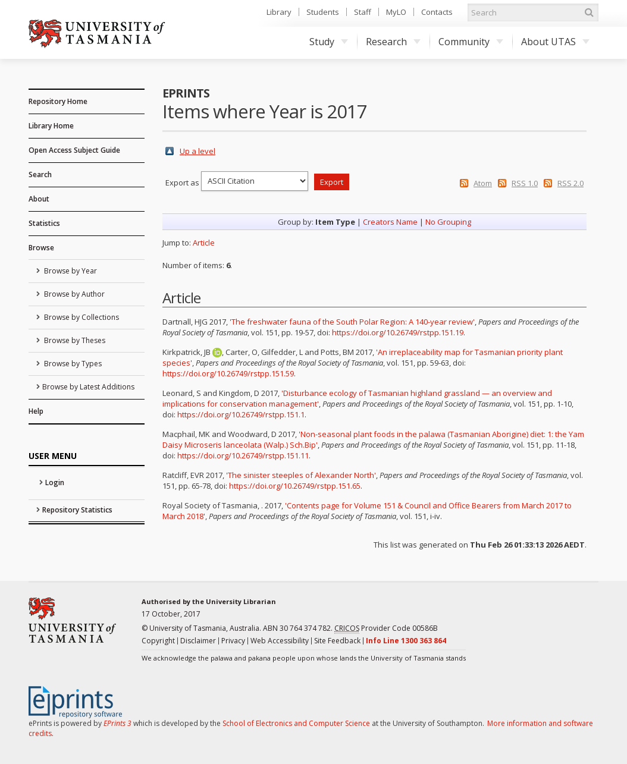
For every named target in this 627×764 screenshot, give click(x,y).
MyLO (396, 12)
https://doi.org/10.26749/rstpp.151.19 (397, 332)
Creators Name (390, 221)
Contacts (437, 12)
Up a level (197, 151)
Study (328, 41)
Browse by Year (69, 271)
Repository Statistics (77, 510)
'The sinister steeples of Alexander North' (301, 475)
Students (322, 12)
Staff (362, 12)
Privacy (233, 641)
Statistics (44, 223)
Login (54, 482)
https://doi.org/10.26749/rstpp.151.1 (241, 414)
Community (470, 41)
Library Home (51, 126)
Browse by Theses (73, 340)
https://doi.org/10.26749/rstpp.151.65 (294, 485)
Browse (41, 248)
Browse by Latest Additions (88, 387)
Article (204, 242)
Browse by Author (73, 294)
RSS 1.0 (525, 183)
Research (393, 41)
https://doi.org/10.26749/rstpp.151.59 (228, 373)
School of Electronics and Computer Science (296, 723)
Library (279, 12)
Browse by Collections (80, 317)
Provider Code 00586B (386, 628)
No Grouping (448, 221)
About (39, 199)
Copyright (158, 641)
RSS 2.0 (570, 183)
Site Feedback (337, 641)
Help (36, 411)
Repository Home (58, 101)
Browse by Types (72, 364)
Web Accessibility (279, 641)
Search (40, 174)
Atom (483, 183)
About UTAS (555, 41)
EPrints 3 (117, 723)
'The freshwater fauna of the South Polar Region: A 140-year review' (352, 321)
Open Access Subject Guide (74, 150)
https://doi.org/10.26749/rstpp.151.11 (243, 455)
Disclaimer (198, 641)
